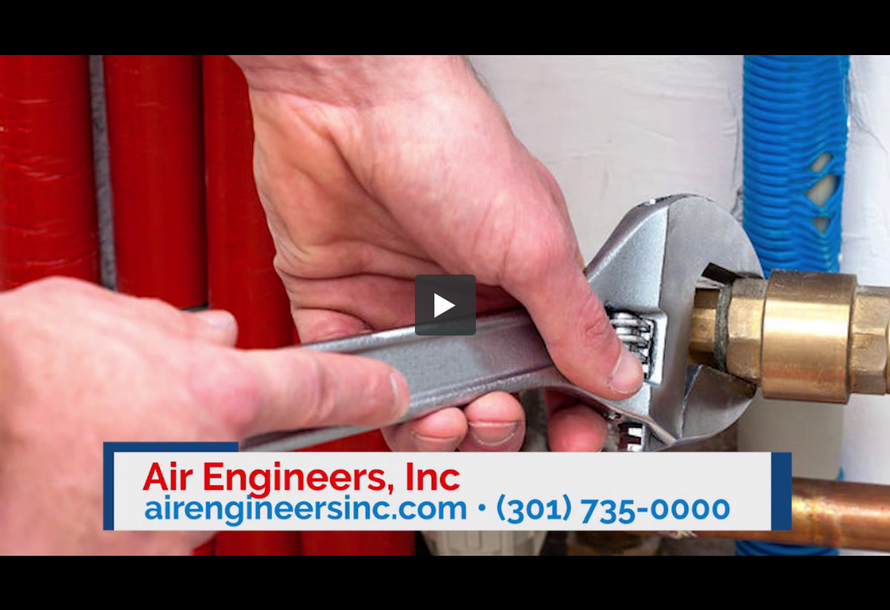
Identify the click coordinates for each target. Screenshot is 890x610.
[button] (445, 305)
